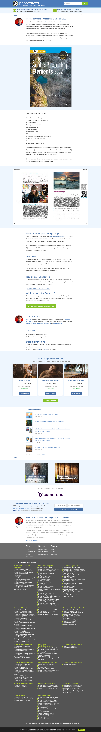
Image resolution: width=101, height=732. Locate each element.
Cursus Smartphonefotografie (46, 592)
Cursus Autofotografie (20, 685)
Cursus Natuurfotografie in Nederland (24, 653)
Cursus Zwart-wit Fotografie (71, 620)
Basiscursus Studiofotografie (46, 668)
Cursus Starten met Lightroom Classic (73, 569)
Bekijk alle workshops (50, 400)
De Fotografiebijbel (43, 554)
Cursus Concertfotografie (45, 567)
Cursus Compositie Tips (45, 597)
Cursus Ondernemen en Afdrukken (48, 686)
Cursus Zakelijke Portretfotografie (23, 677)
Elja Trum (47, 21)
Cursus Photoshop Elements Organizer (25, 628)
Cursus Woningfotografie (21, 686)
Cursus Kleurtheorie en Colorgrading (24, 614)
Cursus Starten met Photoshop (22, 610)
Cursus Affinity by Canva (45, 706)
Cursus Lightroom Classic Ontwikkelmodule (70, 577)
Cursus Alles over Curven (21, 635)
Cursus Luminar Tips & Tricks (46, 611)
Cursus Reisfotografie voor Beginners (48, 569)
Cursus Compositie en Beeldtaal (23, 582)
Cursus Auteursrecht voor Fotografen (48, 703)
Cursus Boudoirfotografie (21, 667)
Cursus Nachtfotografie (44, 587)
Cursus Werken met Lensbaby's (72, 615)
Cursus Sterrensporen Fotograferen (48, 653)
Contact (53, 549)
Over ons (55, 546)
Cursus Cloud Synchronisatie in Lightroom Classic (72, 595)
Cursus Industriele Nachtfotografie (47, 600)
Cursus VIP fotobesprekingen (22, 700)
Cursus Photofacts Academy (46, 713)
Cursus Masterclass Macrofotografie (24, 649)
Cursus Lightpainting (68, 622)
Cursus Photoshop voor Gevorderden (24, 615)
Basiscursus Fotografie (20, 583)
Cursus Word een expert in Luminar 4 (48, 614)
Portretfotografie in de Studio (50, 380)
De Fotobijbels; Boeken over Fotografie (69, 9)
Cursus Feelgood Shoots (21, 678)
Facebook (17, 510)
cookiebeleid (71, 729)
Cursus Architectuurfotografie (46, 570)
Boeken (86, 14)
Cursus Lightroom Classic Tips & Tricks (74, 579)
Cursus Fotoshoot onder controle (23, 670)
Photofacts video (30, 551)
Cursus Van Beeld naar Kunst (71, 611)
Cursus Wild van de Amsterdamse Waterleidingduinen (23, 655)
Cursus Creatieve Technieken (71, 610)
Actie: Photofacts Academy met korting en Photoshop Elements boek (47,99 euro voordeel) (52, 439)
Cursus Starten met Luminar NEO (47, 610)
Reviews (28, 549)
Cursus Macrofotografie (20, 652)
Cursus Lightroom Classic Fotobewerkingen (70, 581)
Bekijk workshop (25, 393)
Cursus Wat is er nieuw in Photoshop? (24, 639)
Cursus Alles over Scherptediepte (23, 570)
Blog (28, 546)
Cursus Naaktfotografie (20, 676)
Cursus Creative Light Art (70, 624)
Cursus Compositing (19, 630)
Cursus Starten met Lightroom (71, 567)
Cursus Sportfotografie (44, 576)
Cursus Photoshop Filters (21, 631)
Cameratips (17, 576)
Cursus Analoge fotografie (70, 621)
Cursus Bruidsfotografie (69, 664)
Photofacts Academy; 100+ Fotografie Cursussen (32, 9)
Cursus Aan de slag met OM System (48, 604)
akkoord (81, 729)
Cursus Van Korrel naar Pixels (46, 593)
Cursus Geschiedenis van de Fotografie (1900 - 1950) (22, 580)
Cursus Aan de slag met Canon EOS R (49, 599)
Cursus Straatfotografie (44, 572)
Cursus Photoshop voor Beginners (23, 611)
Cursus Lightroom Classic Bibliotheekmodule (70, 587)
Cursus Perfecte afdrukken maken (47, 700)
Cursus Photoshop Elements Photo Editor (46, 414)
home (15, 15)
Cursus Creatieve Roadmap (71, 614)
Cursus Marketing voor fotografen (47, 685)
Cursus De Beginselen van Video (72, 686)
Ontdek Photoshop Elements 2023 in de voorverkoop (49, 421)
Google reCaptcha (37, 510)
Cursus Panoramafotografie (46, 586)
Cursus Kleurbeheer (43, 580)
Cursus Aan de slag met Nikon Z (47, 603)
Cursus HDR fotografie (44, 585)
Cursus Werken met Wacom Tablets (48, 697)
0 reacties (60, 21)
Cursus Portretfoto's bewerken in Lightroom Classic (72, 572)
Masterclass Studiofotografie (46, 664)
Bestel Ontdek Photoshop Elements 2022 (38, 289)
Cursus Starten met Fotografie (22, 569)
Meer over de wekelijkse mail (21, 508)
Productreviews (42, 707)
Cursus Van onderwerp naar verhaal (73, 612)
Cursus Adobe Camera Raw (21, 617)
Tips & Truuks (29, 556)
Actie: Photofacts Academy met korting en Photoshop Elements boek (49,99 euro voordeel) (52, 430)
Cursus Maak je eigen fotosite (46, 714)
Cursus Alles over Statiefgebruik (23, 586)
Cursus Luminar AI (43, 612)
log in (39, 349)
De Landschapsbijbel (43, 551)
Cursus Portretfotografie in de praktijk (24, 668)
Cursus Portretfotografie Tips (22, 664)
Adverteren (54, 554)
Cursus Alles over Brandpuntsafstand (24, 585)
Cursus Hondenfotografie (70, 647)
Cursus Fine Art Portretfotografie (23, 680)
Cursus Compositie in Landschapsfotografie (44, 655)
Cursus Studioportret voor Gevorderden (45, 666)
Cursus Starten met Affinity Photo (47, 704)
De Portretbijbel (42, 549)
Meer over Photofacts (32, 540)
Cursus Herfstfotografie (20, 650)
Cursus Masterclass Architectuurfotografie (44, 578)
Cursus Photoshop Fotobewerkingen (24, 634)
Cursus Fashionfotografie (45, 671)
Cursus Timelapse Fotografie (46, 595)
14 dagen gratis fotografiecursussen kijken (41, 306)
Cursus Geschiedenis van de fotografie (24, 578)
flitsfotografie (47, 323)
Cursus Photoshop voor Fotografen (23, 612)
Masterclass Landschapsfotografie (47, 648)
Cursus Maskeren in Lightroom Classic (74, 570)
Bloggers (53, 551)
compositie (29, 323)
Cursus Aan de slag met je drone (47, 701)
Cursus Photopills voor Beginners (23, 697)
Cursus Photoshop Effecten (21, 641)
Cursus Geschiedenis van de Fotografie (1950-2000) (22, 588)
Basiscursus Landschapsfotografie (48, 649)
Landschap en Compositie (76, 380)
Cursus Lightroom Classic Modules (72, 575)
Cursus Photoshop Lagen (21, 618)
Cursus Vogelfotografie (69, 646)
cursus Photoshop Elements (57, 236)
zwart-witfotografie (38, 323)
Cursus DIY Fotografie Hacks (46, 602)
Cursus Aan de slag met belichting (23, 572)
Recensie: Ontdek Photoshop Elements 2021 (47, 447)
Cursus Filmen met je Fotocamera (72, 685)
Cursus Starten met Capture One (47, 699)
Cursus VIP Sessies (43, 718)
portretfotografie (57, 323)
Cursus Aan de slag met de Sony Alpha (49, 596)
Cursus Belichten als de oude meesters (49, 670)
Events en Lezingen (43, 711)
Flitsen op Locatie (24, 380)
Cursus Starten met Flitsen (21, 666)
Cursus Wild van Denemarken (22, 657)
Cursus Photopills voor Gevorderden (24, 699)
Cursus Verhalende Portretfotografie (24, 671)
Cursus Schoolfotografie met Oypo (48, 688)
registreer (45, 349)
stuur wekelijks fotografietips (69, 509)
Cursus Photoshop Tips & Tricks (23, 632)
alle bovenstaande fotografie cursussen (49, 723)
